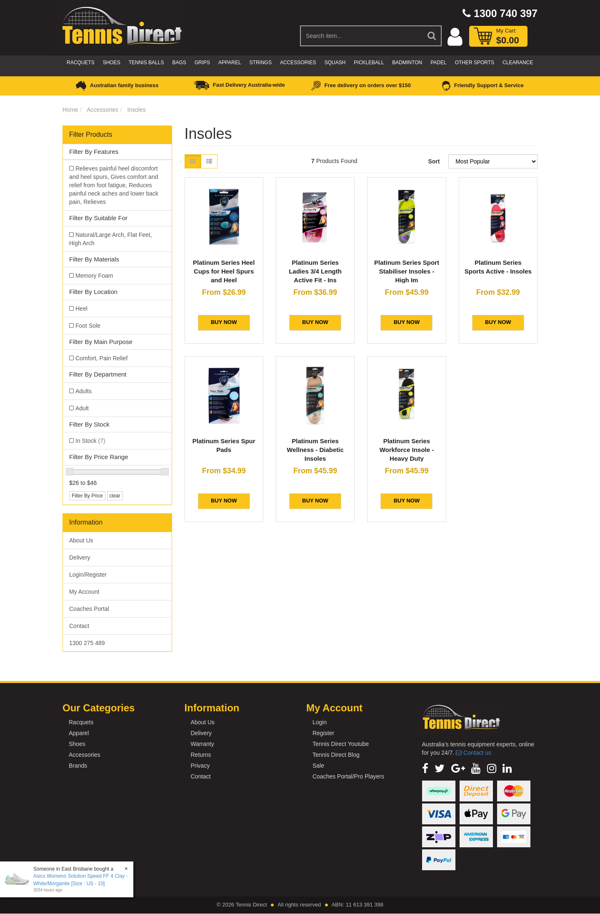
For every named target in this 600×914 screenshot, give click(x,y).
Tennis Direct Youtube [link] (340, 744)
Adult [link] (82, 408)
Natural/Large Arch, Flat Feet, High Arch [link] (110, 238)
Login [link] (319, 722)
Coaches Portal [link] (89, 608)
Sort (434, 161)
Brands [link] (78, 765)
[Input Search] (361, 35)
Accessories (298, 62)
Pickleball (369, 62)
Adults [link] (83, 391)
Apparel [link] (79, 733)
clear (115, 496)
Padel (438, 62)
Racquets (81, 62)
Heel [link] (81, 308)
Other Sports (474, 62)
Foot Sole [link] (87, 325)
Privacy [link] (200, 765)
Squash (335, 62)
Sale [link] (318, 765)
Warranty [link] (202, 744)
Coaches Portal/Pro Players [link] (348, 776)
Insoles (136, 109)
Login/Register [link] (88, 574)
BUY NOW (224, 322)
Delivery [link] (79, 557)
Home (70, 109)
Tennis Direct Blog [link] (336, 754)
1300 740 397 (500, 13)
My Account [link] (84, 591)
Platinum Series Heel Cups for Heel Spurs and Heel (224, 271)
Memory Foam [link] (94, 275)
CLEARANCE (517, 62)
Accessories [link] (84, 754)
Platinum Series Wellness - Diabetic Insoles (315, 449)
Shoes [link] (77, 744)
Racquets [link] (81, 722)
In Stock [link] (90, 440)
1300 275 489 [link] (87, 643)
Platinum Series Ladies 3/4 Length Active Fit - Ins (315, 271)
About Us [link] (81, 540)
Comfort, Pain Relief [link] (101, 358)
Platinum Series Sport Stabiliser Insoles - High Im (406, 271)
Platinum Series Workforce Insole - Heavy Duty (407, 449)
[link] (425, 768)
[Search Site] (432, 35)
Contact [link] (79, 626)
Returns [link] (200, 754)
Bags (179, 62)
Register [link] (323, 733)
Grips (202, 62)
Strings (261, 62)
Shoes (111, 62)
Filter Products (90, 134)
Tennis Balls (146, 62)
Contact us (473, 752)
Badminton (407, 62)
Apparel (229, 62)
